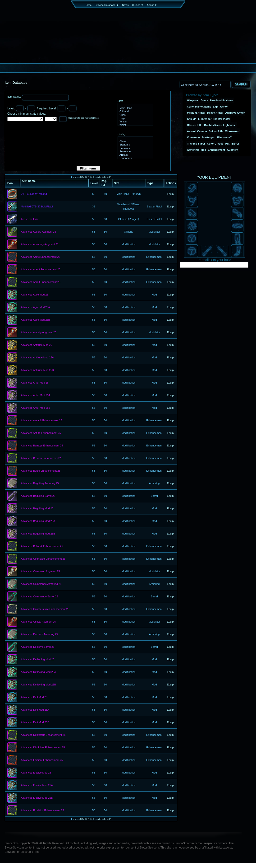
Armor (204, 100)
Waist (135, 125)
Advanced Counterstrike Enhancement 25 (45, 609)
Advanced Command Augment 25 (40, 571)
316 (81, 176)
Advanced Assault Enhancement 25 (41, 420)
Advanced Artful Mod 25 (35, 382)
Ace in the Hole (30, 219)
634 (109, 176)
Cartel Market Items (199, 106)
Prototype (135, 151)
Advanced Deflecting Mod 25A (38, 672)
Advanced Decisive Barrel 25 (37, 647)
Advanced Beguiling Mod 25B (38, 533)
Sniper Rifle (216, 131)
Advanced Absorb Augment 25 (38, 231)
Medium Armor (196, 112)
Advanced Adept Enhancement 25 (40, 269)
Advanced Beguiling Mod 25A (38, 521)
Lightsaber (204, 118)
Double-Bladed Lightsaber (220, 125)
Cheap (135, 141)
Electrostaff (224, 137)
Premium (135, 148)
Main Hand (135, 108)
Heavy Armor (215, 112)
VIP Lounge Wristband (34, 194)
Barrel (235, 143)
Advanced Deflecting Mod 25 (37, 659)
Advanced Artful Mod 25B (35, 408)
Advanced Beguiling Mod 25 (37, 508)
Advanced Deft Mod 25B (35, 722)
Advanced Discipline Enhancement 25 (43, 747)
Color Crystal (215, 143)
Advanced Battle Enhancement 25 (40, 470)
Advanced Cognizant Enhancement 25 (43, 559)
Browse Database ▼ (107, 5)
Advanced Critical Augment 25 (38, 621)
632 (99, 176)
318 (92, 176)
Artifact (135, 155)
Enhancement (216, 149)
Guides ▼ (138, 5)
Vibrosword (232, 131)
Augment (232, 149)
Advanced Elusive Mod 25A (37, 785)
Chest (135, 115)
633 (104, 176)
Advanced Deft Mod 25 (34, 697)
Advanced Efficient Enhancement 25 (42, 760)
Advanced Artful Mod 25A (35, 395)
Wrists (135, 121)
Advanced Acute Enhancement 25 (40, 257)
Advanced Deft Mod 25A (35, 709)
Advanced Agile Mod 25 (34, 294)
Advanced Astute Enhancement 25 (41, 433)
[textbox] (205, 84)
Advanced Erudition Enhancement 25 (42, 810)
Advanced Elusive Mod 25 (36, 772)
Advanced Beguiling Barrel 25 (38, 496)
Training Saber (196, 143)
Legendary (135, 158)
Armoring (193, 149)
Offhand (135, 111)
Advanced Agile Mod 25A (35, 307)
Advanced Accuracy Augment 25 (39, 244)
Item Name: (14, 96)
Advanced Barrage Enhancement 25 (42, 445)
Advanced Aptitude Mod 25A (37, 357)
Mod (203, 149)
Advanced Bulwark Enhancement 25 (42, 546)
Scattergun (208, 137)
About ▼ (152, 5)
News (125, 5)
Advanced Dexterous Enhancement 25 (43, 735)
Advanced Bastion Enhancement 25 (41, 458)
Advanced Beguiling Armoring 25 (40, 483)
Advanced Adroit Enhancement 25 (40, 282)
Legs (135, 118)
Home (88, 5)
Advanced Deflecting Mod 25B (38, 684)
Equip (170, 193)
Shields (191, 118)
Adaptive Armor (235, 112)
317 (86, 176)
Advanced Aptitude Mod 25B (37, 370)
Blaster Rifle (194, 125)
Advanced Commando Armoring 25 (41, 584)
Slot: (120, 100)
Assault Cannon (197, 131)
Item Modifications (221, 100)
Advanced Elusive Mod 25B (37, 798)
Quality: (122, 134)
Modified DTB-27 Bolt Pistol (37, 206)
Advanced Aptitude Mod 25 (36, 345)
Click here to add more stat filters (84, 118)
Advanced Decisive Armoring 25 (39, 634)
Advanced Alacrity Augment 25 (38, 332)
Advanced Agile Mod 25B (35, 320)
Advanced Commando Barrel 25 (39, 596)
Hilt (227, 143)
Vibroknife (193, 137)
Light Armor (220, 106)
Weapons (193, 100)
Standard (135, 144)
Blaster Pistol (221, 118)
